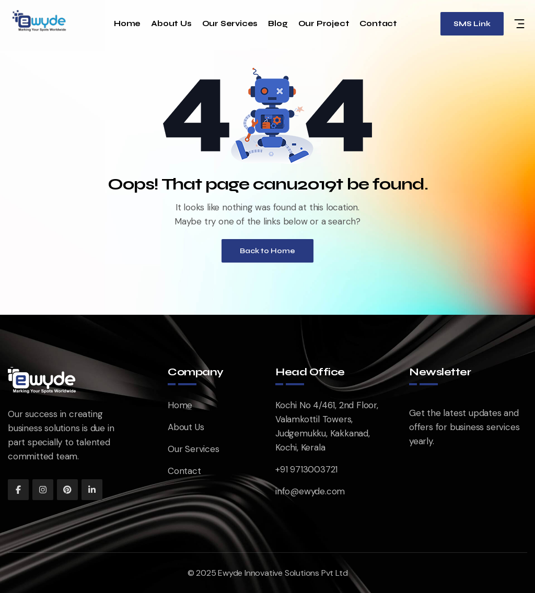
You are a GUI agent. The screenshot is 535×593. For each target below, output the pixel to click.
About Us (171, 24)
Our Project (324, 24)
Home (127, 24)
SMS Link (472, 23)
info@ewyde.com (310, 491)
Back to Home (267, 250)
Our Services (230, 24)
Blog (277, 24)
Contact (378, 24)
